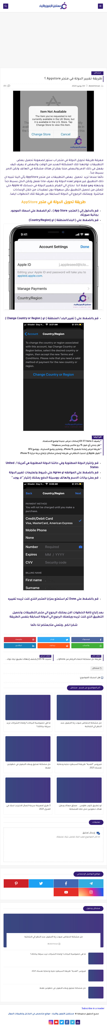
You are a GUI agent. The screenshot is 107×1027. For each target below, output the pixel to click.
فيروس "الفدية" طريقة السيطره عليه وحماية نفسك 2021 (79, 766)
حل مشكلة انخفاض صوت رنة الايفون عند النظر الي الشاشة (81, 725)
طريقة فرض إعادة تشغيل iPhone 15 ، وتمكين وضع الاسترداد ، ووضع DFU (64, 449)
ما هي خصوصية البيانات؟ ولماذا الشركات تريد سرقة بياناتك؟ (28, 725)
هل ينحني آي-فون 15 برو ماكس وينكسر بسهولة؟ (76, 445)
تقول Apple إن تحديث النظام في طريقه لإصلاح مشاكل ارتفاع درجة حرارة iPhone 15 (60, 453)
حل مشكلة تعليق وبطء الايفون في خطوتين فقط (28, 766)
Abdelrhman (54, 944)
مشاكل (97, 73)
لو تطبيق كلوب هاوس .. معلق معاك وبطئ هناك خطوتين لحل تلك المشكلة (80, 808)
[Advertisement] (53, 41)
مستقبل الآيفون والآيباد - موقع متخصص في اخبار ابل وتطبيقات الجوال (41, 1014)
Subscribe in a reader (93, 1008)
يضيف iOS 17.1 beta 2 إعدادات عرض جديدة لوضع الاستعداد (71, 441)
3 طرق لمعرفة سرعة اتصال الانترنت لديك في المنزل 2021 (28, 808)
